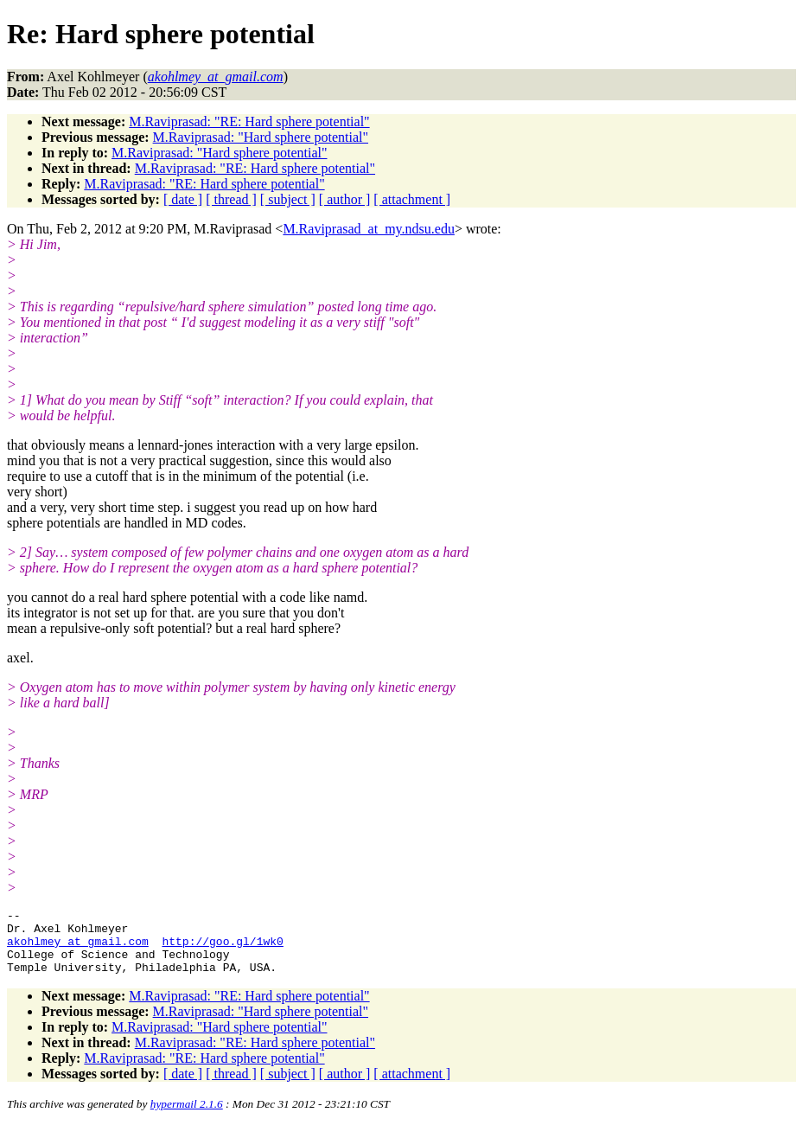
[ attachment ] (411, 199)
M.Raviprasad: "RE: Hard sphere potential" (249, 121)
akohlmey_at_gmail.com (78, 948)
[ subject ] (287, 199)
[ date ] (182, 199)
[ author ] (345, 199)
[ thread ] (231, 199)
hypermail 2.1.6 (186, 1116)
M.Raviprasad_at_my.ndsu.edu (368, 228)
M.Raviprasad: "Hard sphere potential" (260, 137)
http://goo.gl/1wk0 (222, 948)
